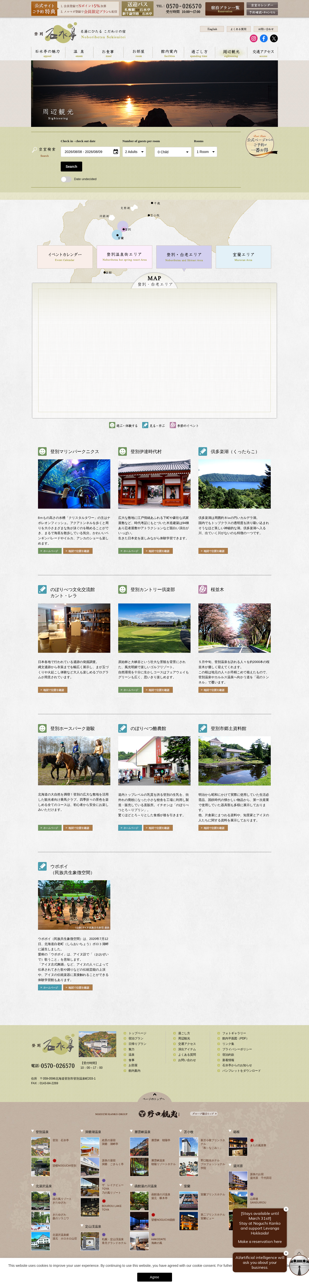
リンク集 (228, 1044)
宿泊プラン (136, 1038)
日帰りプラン (137, 1044)
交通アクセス (262, 52)
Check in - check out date (78, 141)
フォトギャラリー (234, 1033)
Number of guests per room (137, 141)
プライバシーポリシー (237, 1049)
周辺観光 (231, 52)
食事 (132, 1060)
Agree (154, 1277)
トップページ (137, 1033)
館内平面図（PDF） (235, 1038)
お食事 (108, 52)
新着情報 (228, 1060)
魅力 (132, 1049)
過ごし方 (199, 52)
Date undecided (79, 179)
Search (71, 167)
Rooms (198, 141)
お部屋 (138, 52)
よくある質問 (187, 1054)
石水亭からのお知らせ (237, 1065)
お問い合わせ (187, 1060)
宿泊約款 (228, 1054)
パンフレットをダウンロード (241, 1070)
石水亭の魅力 (48, 52)
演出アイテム (187, 1049)
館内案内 (168, 52)
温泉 (79, 52)
